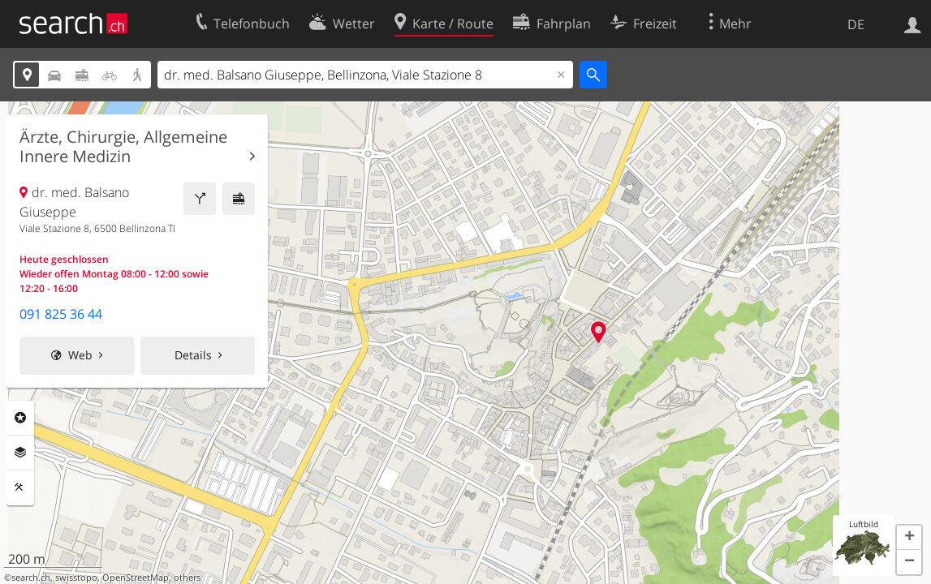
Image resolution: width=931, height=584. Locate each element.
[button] (909, 538)
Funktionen (20, 487)
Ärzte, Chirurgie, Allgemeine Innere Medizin (123, 146)
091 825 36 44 (60, 314)
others (187, 577)
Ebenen (20, 453)
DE (855, 24)
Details (193, 355)
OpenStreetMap (135, 577)
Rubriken (20, 418)
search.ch (30, 577)
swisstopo (76, 577)
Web (80, 355)
